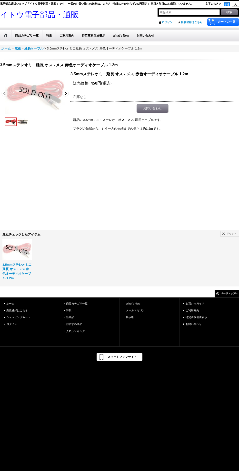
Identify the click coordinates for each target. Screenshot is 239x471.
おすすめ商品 (74, 324)
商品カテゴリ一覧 (77, 303)
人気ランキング (75, 331)
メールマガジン (135, 310)
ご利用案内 (192, 310)
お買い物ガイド (195, 303)
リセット (231, 233)
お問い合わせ (152, 108)
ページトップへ (229, 293)
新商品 (70, 317)
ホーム (10, 303)
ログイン (167, 22)
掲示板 (130, 317)
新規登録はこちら (191, 22)
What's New (133, 303)
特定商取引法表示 (196, 317)
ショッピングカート (18, 317)
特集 (68, 310)
